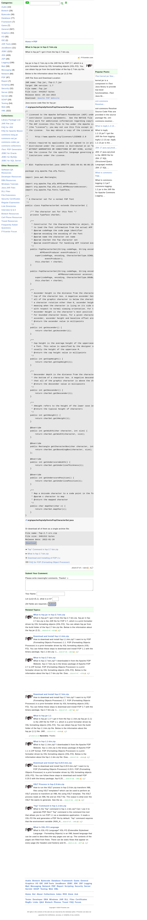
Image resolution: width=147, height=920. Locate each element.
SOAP (4, 100)
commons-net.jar (9, 138)
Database (5, 18)
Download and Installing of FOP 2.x (44, 558)
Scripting (5, 85)
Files (72, 902)
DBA (46, 902)
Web (3, 107)
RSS (65, 896)
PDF (3, 77)
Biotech (4, 11)
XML (3, 111)
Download (31, 543)
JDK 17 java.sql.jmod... (106, 148)
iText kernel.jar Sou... (105, 76)
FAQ (72, 904)
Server (4, 92)
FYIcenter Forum (9, 232)
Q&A (42, 904)
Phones (57, 904)
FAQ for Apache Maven (12, 131)
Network (5, 74)
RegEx (28, 904)
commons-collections (11, 146)
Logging (5, 63)
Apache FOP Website (48, 98)
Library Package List (10, 120)
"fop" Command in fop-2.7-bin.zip (43, 549)
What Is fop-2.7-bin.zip (38, 554)
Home (28, 42)
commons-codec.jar (10, 142)
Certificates (81, 902)
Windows (53, 902)
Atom (70, 896)
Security (5, 88)
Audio (4, 7)
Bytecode (5, 14)
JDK (3, 55)
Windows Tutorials (9, 184)
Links (35, 904)
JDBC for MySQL (9, 157)
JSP (3, 59)
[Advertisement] (12, 268)
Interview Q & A (8, 210)
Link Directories (8, 206)
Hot (34, 896)
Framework (6, 22)
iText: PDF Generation (11, 149)
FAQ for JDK (7, 127)
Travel (65, 904)
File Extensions (8, 195)
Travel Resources (9, 221)
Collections (49, 896)
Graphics (5, 33)
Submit (52, 606)
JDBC (4, 51)
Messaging (6, 70)
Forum (78, 904)
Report (4, 81)
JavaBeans (6, 48)
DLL (66, 902)
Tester (28, 902)
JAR (61, 902)
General (5, 29)
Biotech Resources (10, 214)
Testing (4, 103)
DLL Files (5, 191)
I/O (2, 37)
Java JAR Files (8, 188)
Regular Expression (10, 203)
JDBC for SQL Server (11, 161)
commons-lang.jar (9, 135)
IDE (3, 40)
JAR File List (7, 124)
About (40, 896)
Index (59, 896)
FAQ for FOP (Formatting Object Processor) (49, 562)
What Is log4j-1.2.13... (105, 126)
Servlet (4, 96)
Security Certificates (10, 199)
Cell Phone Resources (11, 217)
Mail (3, 66)
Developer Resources (11, 177)
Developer (37, 902)
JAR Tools (6, 44)
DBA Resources (8, 180)
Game (4, 25)
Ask (76, 896)
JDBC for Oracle (9, 153)
